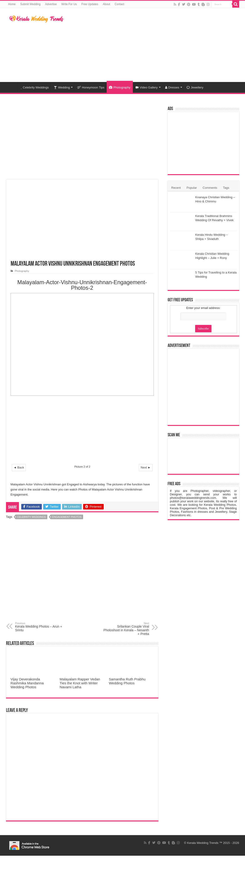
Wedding (62, 87)
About (106, 4)
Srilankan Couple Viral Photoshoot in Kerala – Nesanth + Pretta (125, 629)
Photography (119, 87)
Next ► (146, 467)
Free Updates (90, 4)
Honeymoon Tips (90, 87)
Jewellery (195, 87)
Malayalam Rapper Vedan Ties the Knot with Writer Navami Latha (80, 683)
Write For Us (69, 4)
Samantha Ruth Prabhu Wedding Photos (127, 681)
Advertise (51, 4)
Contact (119, 4)
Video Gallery (147, 87)
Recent (176, 187)
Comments (210, 187)
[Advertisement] (152, 45)
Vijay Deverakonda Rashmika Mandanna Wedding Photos (27, 683)
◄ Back (19, 467)
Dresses (172, 87)
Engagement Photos (67, 517)
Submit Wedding (30, 4)
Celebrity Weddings (35, 87)
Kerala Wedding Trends (202, 843)
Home (12, 4)
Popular (192, 187)
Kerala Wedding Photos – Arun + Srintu (39, 627)
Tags (226, 187)
